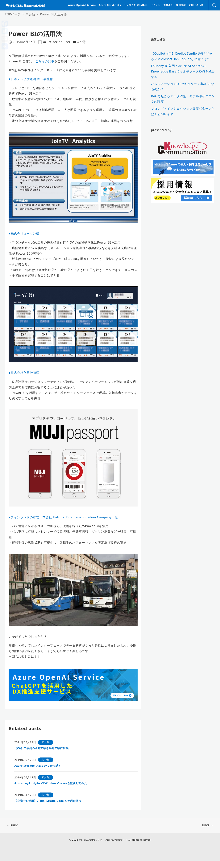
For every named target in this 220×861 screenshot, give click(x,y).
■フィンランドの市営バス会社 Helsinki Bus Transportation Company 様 (63, 517)
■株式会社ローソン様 (24, 233)
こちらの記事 (44, 61)
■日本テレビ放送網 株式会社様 (31, 79)
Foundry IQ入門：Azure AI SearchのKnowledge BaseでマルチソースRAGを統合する (183, 71)
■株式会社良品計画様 (24, 373)
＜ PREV (12, 825)
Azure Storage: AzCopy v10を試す (37, 765)
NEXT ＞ (207, 825)
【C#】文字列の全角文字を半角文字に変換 (41, 748)
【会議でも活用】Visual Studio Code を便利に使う (47, 801)
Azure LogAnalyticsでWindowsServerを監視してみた (50, 783)
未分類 (81, 42)
